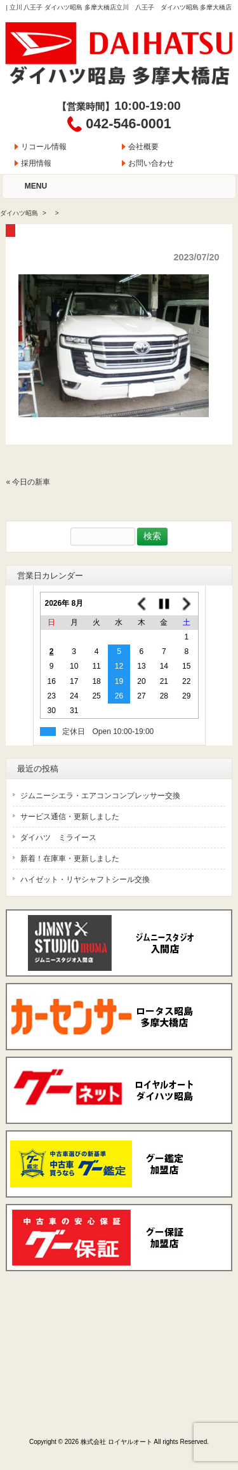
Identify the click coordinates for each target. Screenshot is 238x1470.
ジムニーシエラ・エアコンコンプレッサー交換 (100, 795)
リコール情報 (44, 146)
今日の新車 (31, 482)
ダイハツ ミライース (58, 837)
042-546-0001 (128, 123)
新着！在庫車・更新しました (69, 858)
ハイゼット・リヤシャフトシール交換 (85, 879)
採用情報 (36, 163)
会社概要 (143, 146)
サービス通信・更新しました (69, 816)
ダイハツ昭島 (19, 213)
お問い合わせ (151, 163)
